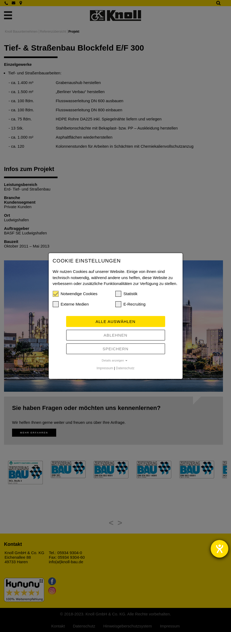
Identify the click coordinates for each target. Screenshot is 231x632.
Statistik (126, 294)
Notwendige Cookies (75, 294)
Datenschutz (125, 368)
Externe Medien (71, 304)
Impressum (105, 368)
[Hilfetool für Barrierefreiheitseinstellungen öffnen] (219, 549)
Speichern (115, 349)
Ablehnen (115, 335)
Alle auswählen (115, 321)
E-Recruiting (130, 304)
